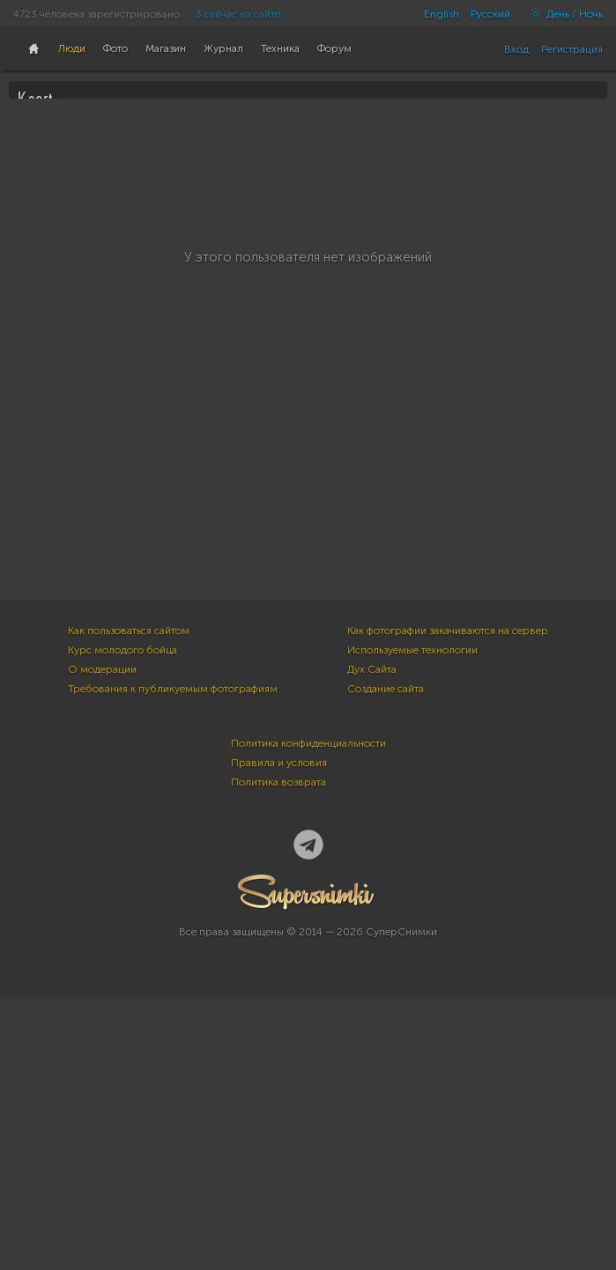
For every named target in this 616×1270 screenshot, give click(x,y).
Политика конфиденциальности (308, 1016)
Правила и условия (279, 1036)
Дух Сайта (372, 942)
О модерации (102, 942)
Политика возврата (278, 1055)
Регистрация (572, 49)
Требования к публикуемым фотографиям (173, 962)
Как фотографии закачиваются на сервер (447, 903)
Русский (490, 14)
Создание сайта (385, 962)
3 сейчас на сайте (238, 14)
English (441, 14)
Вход (516, 49)
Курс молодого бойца (122, 923)
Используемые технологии (412, 923)
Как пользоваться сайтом (128, 903)
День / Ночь (562, 14)
